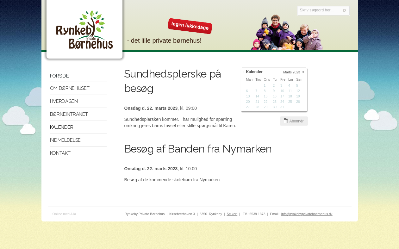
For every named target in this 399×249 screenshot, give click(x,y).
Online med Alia (64, 214)
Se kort (232, 214)
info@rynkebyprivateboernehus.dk (307, 214)
